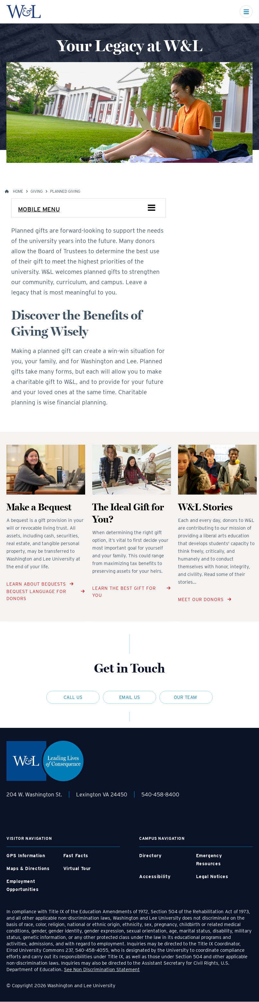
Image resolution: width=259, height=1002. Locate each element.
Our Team (186, 697)
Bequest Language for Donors (36, 595)
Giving (37, 191)
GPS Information (25, 855)
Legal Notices (212, 876)
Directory (150, 855)
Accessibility (154, 876)
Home (18, 191)
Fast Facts (75, 855)
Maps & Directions (28, 868)
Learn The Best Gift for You (124, 592)
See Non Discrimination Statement (102, 969)
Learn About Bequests (36, 584)
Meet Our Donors (201, 599)
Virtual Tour (77, 868)
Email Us (129, 697)
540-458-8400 (160, 794)
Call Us (73, 697)
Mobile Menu (39, 209)
